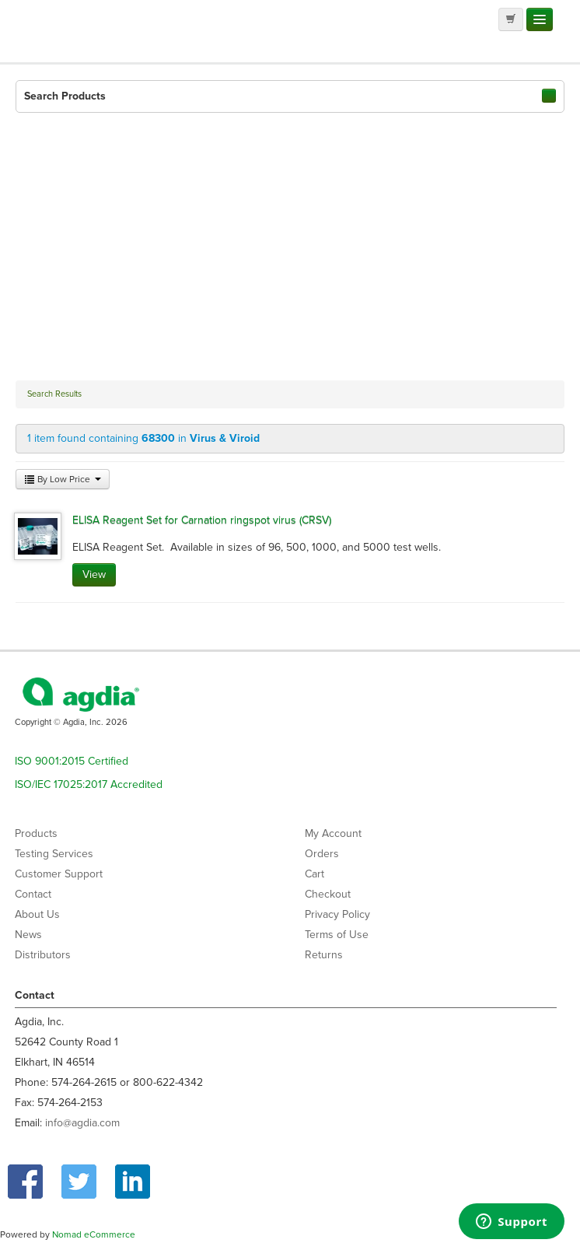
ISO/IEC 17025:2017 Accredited (88, 784)
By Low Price (62, 479)
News (28, 934)
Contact (33, 894)
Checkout (328, 894)
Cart (314, 874)
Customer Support (59, 874)
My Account (333, 833)
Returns (324, 954)
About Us (37, 914)
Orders (322, 853)
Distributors (43, 954)
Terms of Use (337, 934)
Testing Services (54, 853)
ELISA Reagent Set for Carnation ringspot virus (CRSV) (201, 520)
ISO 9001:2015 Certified (71, 761)
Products (36, 833)
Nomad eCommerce (93, 1234)
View (94, 574)
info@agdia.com (82, 1122)
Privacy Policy (337, 914)
